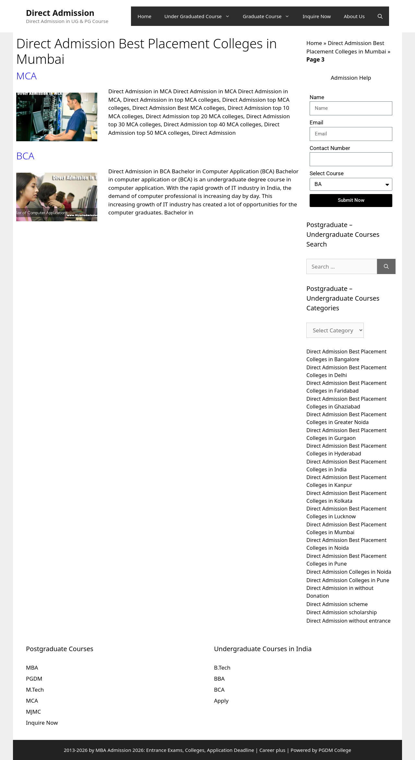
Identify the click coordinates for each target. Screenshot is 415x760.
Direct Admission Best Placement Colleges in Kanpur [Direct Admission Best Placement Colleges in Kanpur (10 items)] (346, 481)
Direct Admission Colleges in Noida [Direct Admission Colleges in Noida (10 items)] (348, 571)
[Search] (386, 266)
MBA (32, 667)
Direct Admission (60, 12)
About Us (354, 16)
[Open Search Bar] (380, 16)
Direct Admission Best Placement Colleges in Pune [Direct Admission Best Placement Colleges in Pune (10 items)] (346, 559)
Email (316, 122)
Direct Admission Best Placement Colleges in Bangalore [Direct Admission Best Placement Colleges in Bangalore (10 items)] (346, 355)
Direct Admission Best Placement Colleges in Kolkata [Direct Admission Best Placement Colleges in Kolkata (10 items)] (346, 496)
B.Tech (222, 667)
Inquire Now (316, 16)
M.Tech (35, 689)
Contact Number (330, 148)
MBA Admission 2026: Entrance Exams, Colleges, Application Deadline (175, 750)
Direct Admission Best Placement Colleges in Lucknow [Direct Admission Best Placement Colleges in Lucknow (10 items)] (346, 512)
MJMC (33, 711)
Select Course (327, 173)
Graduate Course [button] (269, 16)
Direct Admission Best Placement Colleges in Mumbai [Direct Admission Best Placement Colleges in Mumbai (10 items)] (346, 528)
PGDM (34, 678)
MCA (26, 75)
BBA (219, 678)
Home (144, 16)
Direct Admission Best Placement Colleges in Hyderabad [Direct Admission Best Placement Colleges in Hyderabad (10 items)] (346, 449)
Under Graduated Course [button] (200, 16)
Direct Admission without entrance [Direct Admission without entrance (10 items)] (348, 620)
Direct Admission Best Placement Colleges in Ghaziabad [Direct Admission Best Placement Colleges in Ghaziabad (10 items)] (346, 402)
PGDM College (334, 750)
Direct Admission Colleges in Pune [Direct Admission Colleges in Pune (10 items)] (347, 580)
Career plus (272, 750)
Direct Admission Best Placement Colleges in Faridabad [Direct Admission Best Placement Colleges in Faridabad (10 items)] (346, 386)
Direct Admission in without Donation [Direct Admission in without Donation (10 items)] (340, 591)
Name (317, 97)
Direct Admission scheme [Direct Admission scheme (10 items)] (337, 604)
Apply (221, 700)
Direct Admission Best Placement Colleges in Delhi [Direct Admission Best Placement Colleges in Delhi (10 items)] (346, 371)
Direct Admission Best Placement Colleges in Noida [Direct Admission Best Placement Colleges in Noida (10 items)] (346, 543)
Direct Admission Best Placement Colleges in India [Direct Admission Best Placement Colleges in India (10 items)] (346, 465)
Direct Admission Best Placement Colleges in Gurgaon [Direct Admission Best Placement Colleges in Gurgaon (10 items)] (346, 434)
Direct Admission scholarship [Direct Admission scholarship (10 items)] (341, 612)
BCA (25, 155)
